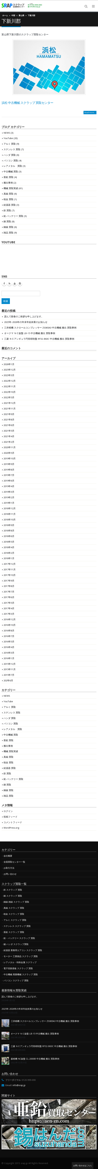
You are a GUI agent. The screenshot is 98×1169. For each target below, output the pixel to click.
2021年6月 (9, 425)
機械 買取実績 (11, 188)
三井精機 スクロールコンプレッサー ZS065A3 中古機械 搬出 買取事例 (40, 327)
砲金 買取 (8, 199)
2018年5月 (9, 541)
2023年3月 (9, 375)
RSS (9, 283)
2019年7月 (9, 475)
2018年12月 (10, 508)
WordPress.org (11, 827)
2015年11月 (10, 669)
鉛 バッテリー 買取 (13, 215)
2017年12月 (10, 563)
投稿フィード (10, 816)
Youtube (14, 283)
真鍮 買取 (8, 193)
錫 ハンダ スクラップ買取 (16, 944)
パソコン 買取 (11, 160)
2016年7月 (9, 636)
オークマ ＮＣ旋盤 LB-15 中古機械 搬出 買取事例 (29, 333)
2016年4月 (9, 647)
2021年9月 (9, 414)
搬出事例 (8, 182)
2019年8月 (9, 469)
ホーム (5, 15)
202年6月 (8, 680)
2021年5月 (9, 430)
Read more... (90, 112)
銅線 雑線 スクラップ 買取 (16, 901)
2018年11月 (10, 513)
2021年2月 (9, 441)
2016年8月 (9, 630)
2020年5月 (9, 452)
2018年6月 (9, 536)
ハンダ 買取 (10, 154)
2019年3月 (9, 491)
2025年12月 (10, 369)
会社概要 (8, 855)
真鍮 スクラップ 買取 (14, 907)
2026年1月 (9, 364)
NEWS (7, 132)
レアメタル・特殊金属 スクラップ (20, 962)
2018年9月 (9, 525)
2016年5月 (9, 641)
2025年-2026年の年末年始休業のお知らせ (25, 322)
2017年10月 (10, 575)
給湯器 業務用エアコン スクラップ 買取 (23, 950)
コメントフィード (13, 822)
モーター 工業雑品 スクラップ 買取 (21, 956)
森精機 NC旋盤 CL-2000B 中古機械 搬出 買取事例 (35, 1058)
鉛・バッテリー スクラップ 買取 (19, 938)
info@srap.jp (19, 1085)
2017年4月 (9, 608)
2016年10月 (10, 624)
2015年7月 (9, 674)
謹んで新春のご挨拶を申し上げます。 (24, 316)
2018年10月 (10, 519)
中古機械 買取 (11, 171)
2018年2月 (9, 552)
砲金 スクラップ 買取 (14, 913)
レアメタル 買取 (13, 165)
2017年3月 (9, 613)
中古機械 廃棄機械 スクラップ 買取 (21, 974)
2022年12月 (10, 380)
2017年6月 (9, 597)
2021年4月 (9, 436)
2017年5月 (9, 602)
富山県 (21, 15)
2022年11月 (10, 386)
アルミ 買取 (10, 143)
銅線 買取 (8, 226)
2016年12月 (10, 619)
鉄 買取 (7, 210)
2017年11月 (10, 569)
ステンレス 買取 (12, 149)
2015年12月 (10, 663)
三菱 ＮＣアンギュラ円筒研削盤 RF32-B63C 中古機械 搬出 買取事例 (39, 338)
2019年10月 (10, 458)
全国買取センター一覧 (14, 861)
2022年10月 (10, 391)
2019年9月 (9, 464)
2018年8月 (9, 530)
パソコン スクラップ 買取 (16, 980)
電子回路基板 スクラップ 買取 (18, 968)
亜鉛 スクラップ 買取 (14, 932)
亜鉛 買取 (8, 177)
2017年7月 (9, 591)
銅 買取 (7, 221)
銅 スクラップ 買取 (13, 895)
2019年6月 (9, 480)
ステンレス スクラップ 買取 (17, 926)
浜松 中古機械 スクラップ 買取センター (27, 103)
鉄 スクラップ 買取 (13, 889)
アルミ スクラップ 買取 (15, 919)
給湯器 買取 (10, 204)
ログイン (8, 811)
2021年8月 (9, 419)
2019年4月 (9, 486)
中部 (13, 15)
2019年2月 (9, 497)
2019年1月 (9, 502)
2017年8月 (9, 586)
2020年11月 (10, 447)
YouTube (8, 138)
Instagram (20, 283)
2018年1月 (9, 558)
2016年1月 (9, 658)
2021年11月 (10, 408)
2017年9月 (9, 580)
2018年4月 (9, 547)
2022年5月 (9, 397)
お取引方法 (9, 867)
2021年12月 (10, 402)
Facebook (4, 283)
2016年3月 (9, 652)
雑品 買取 (8, 232)
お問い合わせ (10, 873)
